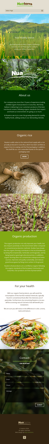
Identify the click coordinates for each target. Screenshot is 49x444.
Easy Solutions (29, 432)
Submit (39, 405)
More (24, 157)
